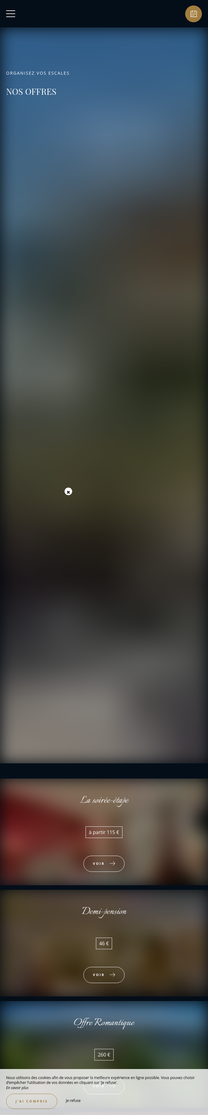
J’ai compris (32, 1101)
